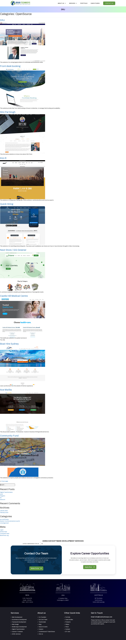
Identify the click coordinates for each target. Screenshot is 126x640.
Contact (67, 629)
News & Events (43, 626)
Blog (40, 624)
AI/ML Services (16, 634)
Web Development (17, 617)
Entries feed (3, 531)
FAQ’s (67, 626)
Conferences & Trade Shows (47, 631)
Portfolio (67, 617)
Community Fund (9, 435)
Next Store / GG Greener (13, 250)
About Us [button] (62, 3)
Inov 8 (3, 158)
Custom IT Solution (17, 631)
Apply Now (90, 567)
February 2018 (4, 512)
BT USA (67, 631)
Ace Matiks (6, 389)
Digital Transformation (6, 492)
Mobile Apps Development (19, 626)
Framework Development (19, 622)
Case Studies (69, 619)
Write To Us (36, 568)
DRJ (2, 20)
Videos (67, 624)
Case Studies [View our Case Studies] (95, 3)
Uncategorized (4, 523)
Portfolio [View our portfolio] (83, 3)
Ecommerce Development (19, 619)
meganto (2, 496)
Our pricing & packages (10, 543)
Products (68, 622)
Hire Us (41, 634)
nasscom (2, 499)
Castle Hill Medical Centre (14, 296)
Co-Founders (42, 617)
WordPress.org (4, 535)
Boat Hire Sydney (9, 343)
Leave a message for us (31, 543)
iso (1, 497)
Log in (1, 530)
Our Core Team (43, 619)
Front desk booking (10, 66)
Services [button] (73, 3)
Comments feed (4, 533)
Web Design (15, 624)
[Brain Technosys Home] (20, 3)
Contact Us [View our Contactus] (109, 3)
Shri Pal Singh (7, 112)
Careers (41, 629)
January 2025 (4, 510)
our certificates (4, 519)
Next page (5, 481)
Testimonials (42, 622)
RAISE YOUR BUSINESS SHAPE (10, 521)
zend (1, 494)
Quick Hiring (6, 204)
